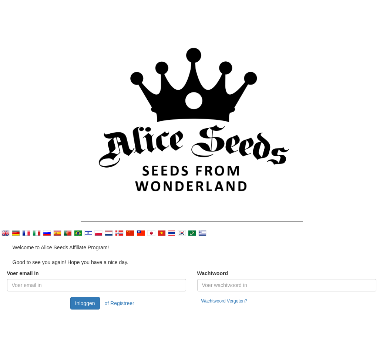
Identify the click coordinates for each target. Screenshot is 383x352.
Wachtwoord (212, 273)
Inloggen (85, 303)
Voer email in (23, 273)
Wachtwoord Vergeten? (224, 301)
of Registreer (119, 303)
